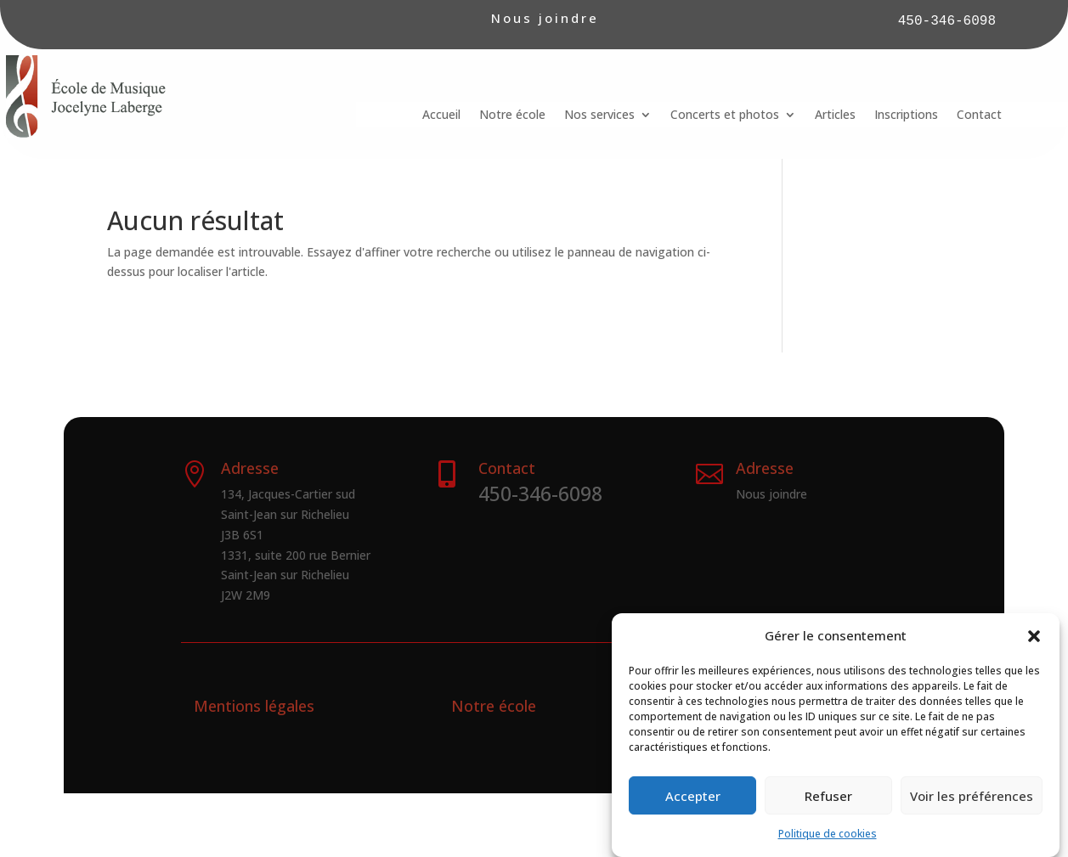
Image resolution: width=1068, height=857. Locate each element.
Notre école (512, 115)
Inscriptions (906, 115)
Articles (835, 115)
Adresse (765, 468)
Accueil (441, 115)
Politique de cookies (827, 834)
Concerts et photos (724, 115)
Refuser (828, 796)
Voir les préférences (971, 796)
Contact (979, 115)
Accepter (692, 796)
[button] (1034, 637)
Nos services (599, 115)
